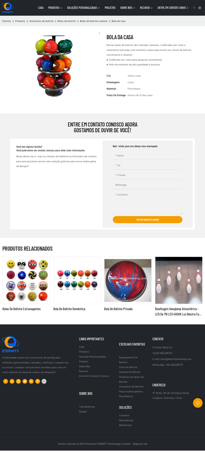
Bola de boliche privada (118, 309)
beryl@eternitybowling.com (176, 359)
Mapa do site (139, 444)
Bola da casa (118, 21)
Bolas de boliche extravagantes (21, 309)
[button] (187, 7)
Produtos (20, 21)
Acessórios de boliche (41, 21)
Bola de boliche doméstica (69, 309)
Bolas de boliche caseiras (93, 21)
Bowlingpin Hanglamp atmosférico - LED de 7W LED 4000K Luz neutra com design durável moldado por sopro (178, 312)
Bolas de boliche (67, 21)
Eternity (6, 21)
